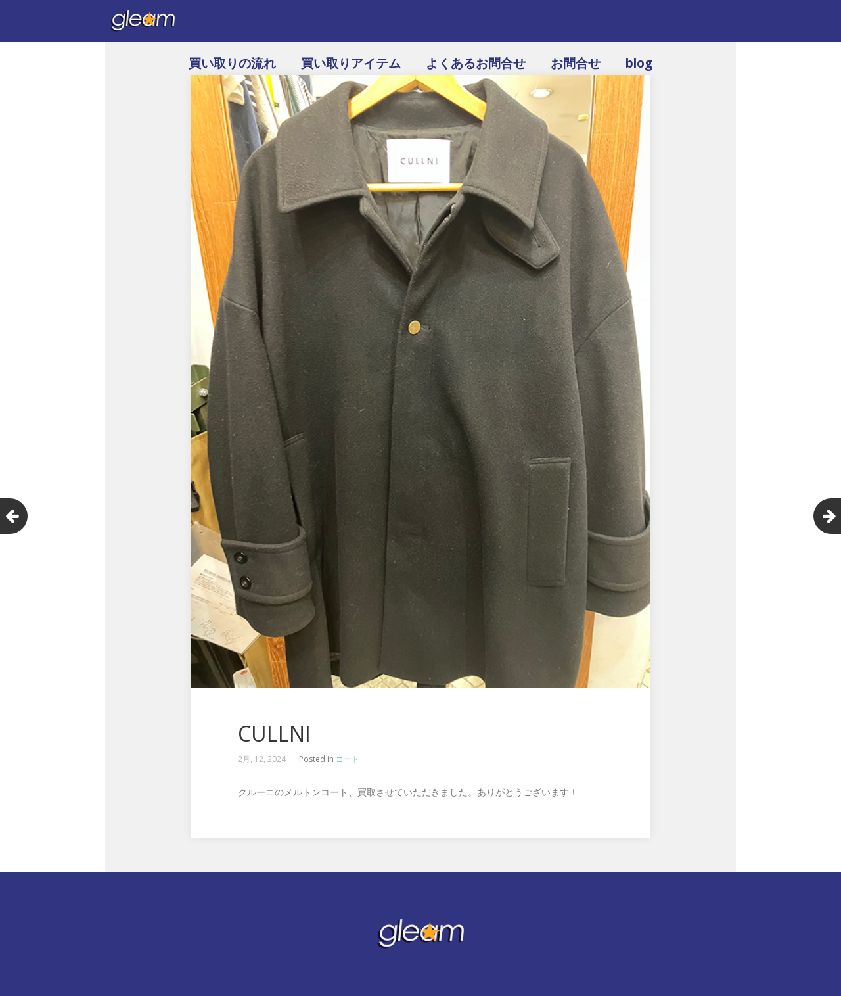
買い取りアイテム (351, 63)
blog (638, 63)
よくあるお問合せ (476, 63)
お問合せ (576, 63)
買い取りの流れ (232, 63)
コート (347, 759)
